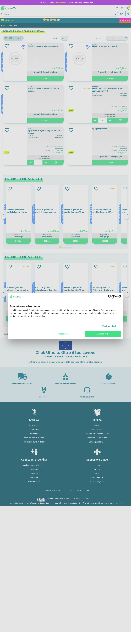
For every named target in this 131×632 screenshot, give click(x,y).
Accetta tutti (102, 334)
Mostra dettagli (109, 326)
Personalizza (65, 334)
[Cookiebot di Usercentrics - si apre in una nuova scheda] (110, 297)
